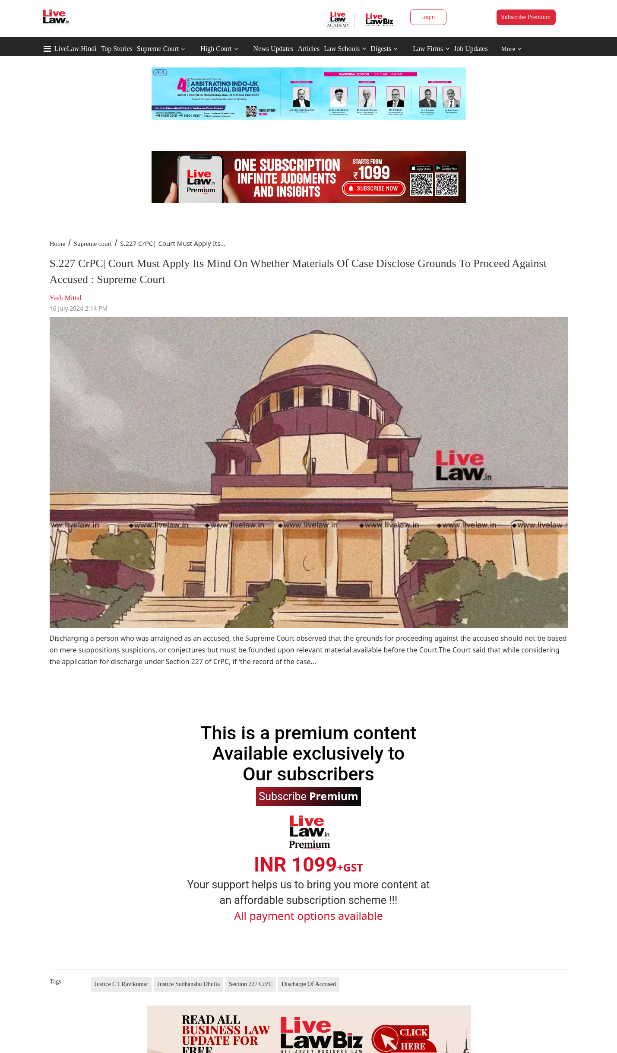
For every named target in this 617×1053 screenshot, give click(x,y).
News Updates (273, 48)
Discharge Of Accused (309, 984)
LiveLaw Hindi (75, 48)
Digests (380, 48)
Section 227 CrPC (250, 984)
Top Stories (117, 48)
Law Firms (431, 48)
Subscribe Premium (526, 17)
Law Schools (345, 48)
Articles (308, 48)
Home (58, 243)
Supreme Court (158, 48)
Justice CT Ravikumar (122, 984)
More (511, 49)
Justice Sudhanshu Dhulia (188, 984)
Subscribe (308, 796)
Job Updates (471, 48)
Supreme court (93, 243)
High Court (215, 48)
